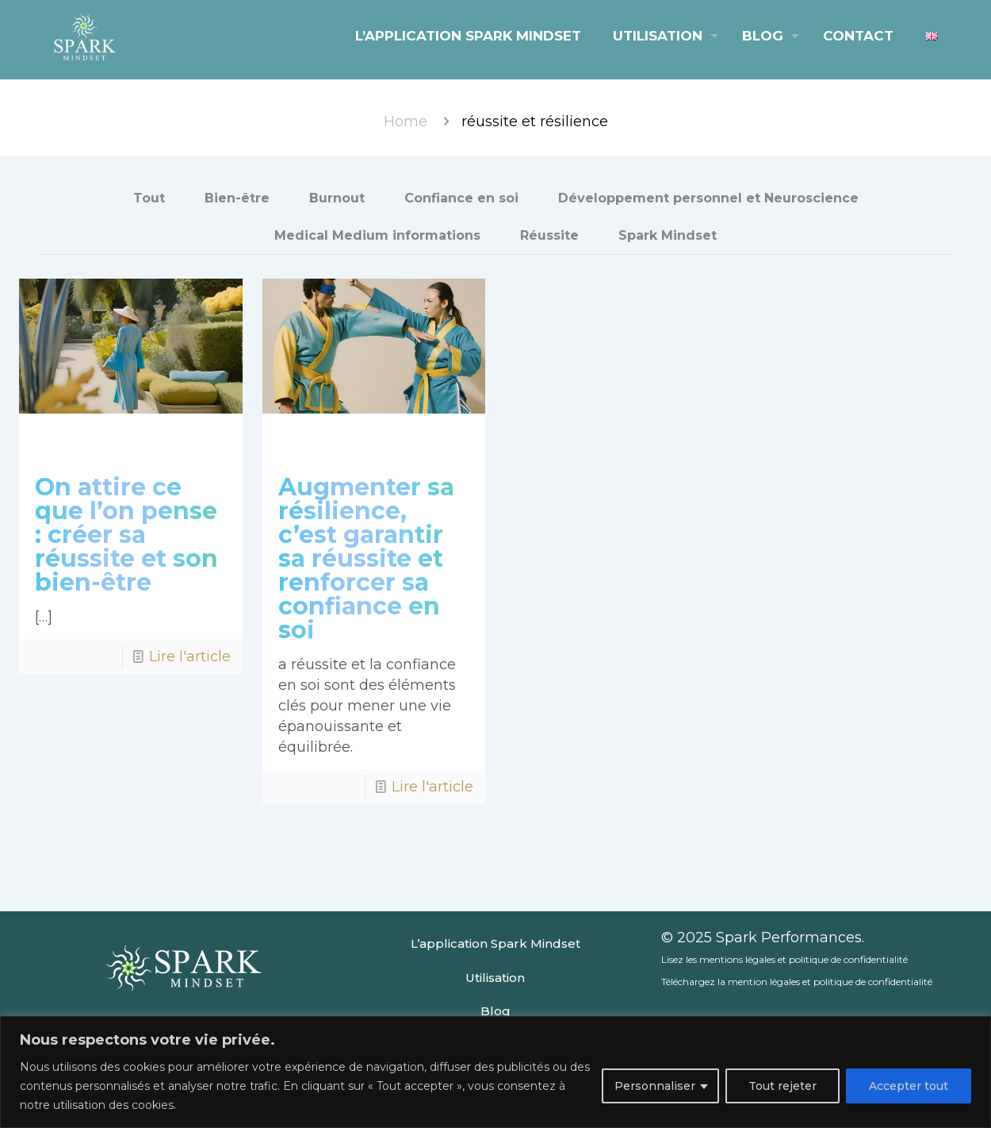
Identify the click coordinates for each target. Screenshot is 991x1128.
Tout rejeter (782, 1086)
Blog (495, 1010)
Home (405, 121)
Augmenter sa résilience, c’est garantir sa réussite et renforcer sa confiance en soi (366, 558)
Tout (149, 198)
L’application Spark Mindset (495, 943)
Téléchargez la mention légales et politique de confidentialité (796, 981)
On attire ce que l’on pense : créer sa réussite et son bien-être (126, 534)
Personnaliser (654, 1086)
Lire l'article (190, 656)
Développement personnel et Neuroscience (708, 198)
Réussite (549, 235)
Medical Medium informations (377, 235)
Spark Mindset (667, 235)
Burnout (337, 198)
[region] (495, 1072)
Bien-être (237, 198)
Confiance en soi (461, 198)
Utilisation (495, 977)
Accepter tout (908, 1086)
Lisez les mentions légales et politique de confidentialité (784, 959)
